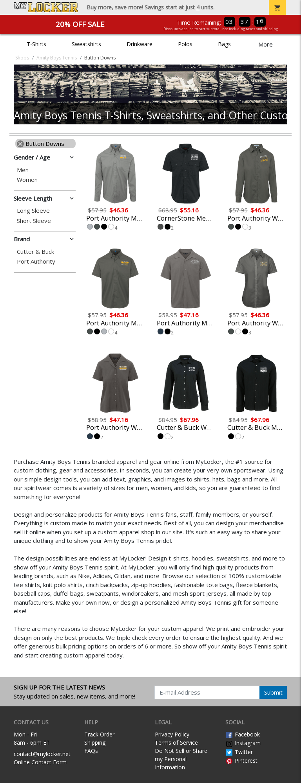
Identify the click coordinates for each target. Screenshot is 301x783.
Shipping (94, 742)
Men (23, 170)
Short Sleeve (34, 220)
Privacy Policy (172, 734)
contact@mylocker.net (42, 754)
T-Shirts (36, 44)
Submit (273, 692)
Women (27, 179)
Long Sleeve (33, 210)
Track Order (99, 734)
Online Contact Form (40, 762)
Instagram (243, 743)
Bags (224, 44)
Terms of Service (176, 742)
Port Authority (36, 261)
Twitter (239, 752)
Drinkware (139, 44)
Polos (185, 44)
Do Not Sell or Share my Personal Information (181, 759)
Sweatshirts (86, 44)
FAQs (91, 750)
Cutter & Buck (35, 251)
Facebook (242, 734)
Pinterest (241, 760)
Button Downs (40, 143)
